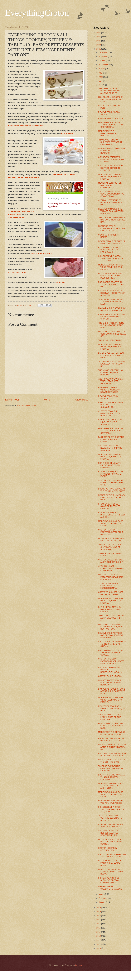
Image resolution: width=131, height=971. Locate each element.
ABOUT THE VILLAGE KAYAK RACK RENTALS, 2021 (111, 739)
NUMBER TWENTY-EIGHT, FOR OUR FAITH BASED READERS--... (110, 682)
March (101, 894)
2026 (98, 33)
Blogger (78, 965)
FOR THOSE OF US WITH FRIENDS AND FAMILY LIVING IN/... (109, 465)
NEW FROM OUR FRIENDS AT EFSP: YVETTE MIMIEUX (111, 242)
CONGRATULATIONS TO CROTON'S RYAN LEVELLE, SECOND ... (111, 159)
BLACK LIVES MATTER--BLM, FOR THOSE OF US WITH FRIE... (111, 355)
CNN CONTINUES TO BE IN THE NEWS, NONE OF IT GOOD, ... (110, 652)
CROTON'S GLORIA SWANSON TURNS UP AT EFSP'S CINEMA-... (112, 643)
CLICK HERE (67, 133)
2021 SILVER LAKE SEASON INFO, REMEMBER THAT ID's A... (110, 99)
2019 (98, 911)
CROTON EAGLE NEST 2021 (110, 676)
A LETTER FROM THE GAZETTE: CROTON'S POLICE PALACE (109, 413)
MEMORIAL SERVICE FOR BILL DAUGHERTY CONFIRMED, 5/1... (110, 185)
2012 (98, 940)
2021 (98, 49)
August (102, 69)
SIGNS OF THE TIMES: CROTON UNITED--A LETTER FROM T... (108, 585)
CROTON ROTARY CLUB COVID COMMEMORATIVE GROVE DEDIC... (111, 194)
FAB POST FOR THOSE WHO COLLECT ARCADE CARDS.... (111, 439)
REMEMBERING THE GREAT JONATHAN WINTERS (111, 825)
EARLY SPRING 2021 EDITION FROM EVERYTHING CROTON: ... (111, 316)
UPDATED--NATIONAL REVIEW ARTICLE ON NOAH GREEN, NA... (112, 747)
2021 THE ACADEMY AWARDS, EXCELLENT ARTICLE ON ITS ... (112, 364)
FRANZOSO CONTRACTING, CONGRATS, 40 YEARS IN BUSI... (111, 725)
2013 (98, 936)
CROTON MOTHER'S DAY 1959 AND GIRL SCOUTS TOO (112, 855)
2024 (98, 41)
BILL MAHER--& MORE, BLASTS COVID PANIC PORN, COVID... (109, 249)
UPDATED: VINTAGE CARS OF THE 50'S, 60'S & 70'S (111, 761)
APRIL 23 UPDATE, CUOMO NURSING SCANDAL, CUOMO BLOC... (110, 404)
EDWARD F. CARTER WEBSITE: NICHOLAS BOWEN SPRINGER (109, 389)
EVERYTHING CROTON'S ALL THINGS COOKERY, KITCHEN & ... (111, 777)
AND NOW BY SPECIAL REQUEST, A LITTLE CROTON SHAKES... (108, 833)
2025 (98, 37)
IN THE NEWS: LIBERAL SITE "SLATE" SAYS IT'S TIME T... (111, 539)
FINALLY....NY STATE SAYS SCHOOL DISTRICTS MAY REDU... (110, 871)
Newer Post (12, 399)
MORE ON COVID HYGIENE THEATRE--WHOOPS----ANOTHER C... (110, 785)
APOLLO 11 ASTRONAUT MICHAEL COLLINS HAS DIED (110, 202)
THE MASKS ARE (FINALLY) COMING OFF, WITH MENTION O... (110, 372)
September (103, 64)
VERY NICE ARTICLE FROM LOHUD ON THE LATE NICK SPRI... (111, 482)
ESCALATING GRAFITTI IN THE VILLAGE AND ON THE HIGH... (111, 284)
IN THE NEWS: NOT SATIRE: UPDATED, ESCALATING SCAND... (110, 841)
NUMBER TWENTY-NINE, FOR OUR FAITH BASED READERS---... (111, 150)
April (101, 85)
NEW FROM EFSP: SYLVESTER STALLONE (110, 887)
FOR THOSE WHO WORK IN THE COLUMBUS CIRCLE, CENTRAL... (110, 430)
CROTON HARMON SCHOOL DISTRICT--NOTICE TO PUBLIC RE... (111, 168)
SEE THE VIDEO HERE (41, 253)
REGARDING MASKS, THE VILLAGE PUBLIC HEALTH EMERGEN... (110, 211)
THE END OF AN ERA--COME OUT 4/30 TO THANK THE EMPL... (111, 325)
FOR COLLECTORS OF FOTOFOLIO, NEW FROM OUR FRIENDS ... (110, 577)
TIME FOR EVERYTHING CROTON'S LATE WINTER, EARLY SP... (111, 768)
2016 (98, 924)
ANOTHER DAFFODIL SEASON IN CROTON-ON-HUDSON (112, 754)
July (100, 73)
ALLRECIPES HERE (17, 272)
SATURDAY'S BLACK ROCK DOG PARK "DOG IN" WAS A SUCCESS (111, 293)
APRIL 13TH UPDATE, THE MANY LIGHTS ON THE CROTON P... (110, 717)
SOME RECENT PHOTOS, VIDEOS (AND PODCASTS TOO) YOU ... (111, 809)
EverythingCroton (37, 13)
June (101, 77)
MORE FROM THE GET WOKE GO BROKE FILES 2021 (111, 733)
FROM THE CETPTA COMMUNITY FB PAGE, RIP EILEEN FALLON (111, 228)
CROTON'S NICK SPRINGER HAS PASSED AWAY (110, 593)
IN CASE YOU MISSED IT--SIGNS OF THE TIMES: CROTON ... (110, 506)
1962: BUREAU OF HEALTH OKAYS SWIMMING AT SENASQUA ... (110, 547)
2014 (98, 932)
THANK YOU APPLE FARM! (110, 340)
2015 (98, 928)
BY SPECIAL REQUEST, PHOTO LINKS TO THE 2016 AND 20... (111, 514)
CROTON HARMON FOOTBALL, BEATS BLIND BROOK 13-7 (110, 532)
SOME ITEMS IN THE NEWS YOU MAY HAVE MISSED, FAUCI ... (110, 301)
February (103, 898)
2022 (98, 45)
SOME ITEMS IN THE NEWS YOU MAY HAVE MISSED (110, 802)
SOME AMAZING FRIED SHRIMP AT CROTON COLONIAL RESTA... (108, 880)
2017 (98, 920)
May (101, 81)
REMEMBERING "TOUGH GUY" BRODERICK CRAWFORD (112, 309)
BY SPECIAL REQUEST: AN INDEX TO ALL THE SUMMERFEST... (110, 422)
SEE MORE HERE (16, 217)
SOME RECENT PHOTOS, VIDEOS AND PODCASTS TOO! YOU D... (110, 258)
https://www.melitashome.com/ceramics (26, 125)
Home (46, 399)
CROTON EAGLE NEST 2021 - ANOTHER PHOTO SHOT (111, 561)
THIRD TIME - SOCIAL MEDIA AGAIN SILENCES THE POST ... (111, 618)
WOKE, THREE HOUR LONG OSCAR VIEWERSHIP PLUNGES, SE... (110, 275)
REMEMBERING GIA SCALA (110, 118)
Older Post (81, 399)
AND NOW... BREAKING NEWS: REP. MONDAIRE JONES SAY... (110, 448)
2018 (98, 915)
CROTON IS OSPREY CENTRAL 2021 (107, 849)
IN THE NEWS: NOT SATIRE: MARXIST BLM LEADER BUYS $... (110, 863)
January (102, 902)
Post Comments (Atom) (27, 405)
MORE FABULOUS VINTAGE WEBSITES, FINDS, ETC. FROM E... (110, 176)
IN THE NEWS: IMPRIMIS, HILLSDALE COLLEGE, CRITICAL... (109, 609)
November (103, 56)
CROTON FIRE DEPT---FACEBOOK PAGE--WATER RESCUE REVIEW (111, 661)
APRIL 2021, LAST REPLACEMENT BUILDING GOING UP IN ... (111, 568)
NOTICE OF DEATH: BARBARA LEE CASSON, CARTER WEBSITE (111, 497)
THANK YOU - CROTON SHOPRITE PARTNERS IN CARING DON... (110, 142)
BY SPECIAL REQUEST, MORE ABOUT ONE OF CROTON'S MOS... (111, 691)
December (103, 52)
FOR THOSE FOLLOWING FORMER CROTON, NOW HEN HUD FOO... (110, 626)
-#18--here (60, 282)
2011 (98, 944)
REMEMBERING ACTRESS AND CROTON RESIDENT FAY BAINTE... (110, 635)
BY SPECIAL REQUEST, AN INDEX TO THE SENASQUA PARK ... (111, 708)
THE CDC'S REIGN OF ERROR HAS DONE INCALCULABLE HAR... (111, 219)
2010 (98, 948)
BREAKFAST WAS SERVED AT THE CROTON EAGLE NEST (111, 490)
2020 (98, 907)
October (102, 60)
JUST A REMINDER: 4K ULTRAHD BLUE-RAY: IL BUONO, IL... (110, 818)
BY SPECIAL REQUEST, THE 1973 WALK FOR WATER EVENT (110, 473)
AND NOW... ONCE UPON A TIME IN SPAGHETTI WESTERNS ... (110, 381)
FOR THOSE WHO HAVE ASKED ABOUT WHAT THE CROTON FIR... (111, 124)
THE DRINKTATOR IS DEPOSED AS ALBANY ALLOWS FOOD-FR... (109, 90)
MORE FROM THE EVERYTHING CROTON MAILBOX (109, 133)
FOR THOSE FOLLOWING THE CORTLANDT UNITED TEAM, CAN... (112, 334)
